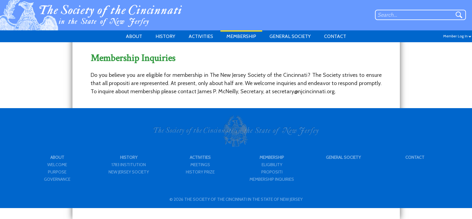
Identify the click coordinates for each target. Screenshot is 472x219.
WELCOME (57, 164)
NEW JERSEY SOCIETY (129, 172)
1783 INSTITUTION (129, 164)
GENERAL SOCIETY (290, 36)
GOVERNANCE (57, 179)
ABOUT (134, 36)
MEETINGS (200, 164)
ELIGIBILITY (272, 164)
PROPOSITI (272, 172)
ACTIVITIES (201, 36)
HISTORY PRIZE (200, 172)
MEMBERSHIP (241, 36)
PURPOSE (57, 172)
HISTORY (165, 36)
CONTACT (335, 36)
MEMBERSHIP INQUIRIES (271, 179)
